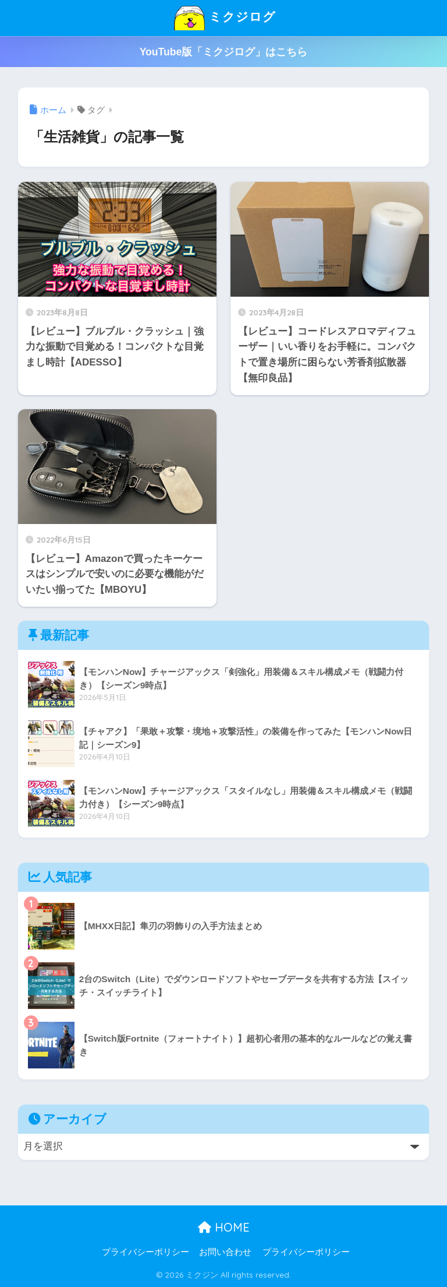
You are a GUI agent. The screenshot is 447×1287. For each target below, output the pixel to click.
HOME (224, 1227)
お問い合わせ (225, 1252)
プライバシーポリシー (145, 1252)
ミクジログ (224, 18)
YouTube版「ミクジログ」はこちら (224, 52)
